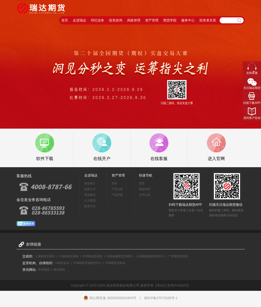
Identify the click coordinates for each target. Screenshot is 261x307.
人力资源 (90, 200)
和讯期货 (44, 269)
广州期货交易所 (178, 256)
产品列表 (117, 194)
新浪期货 (59, 269)
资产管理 (151, 20)
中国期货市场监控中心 (87, 263)
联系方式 (90, 206)
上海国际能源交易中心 (150, 256)
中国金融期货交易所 (119, 256)
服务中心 (188, 20)
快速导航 (145, 175)
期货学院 (170, 20)
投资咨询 (115, 20)
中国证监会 (62, 263)
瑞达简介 (90, 183)
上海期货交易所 (45, 256)
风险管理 (133, 20)
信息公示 (90, 189)
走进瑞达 (79, 20)
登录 (114, 183)
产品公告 (117, 189)
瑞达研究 (144, 189)
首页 (64, 20)
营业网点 (90, 194)
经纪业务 (97, 20)
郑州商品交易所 (93, 256)
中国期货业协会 (115, 263)
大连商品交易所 (69, 256)
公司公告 (144, 194)
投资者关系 (207, 20)
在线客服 (252, 73)
